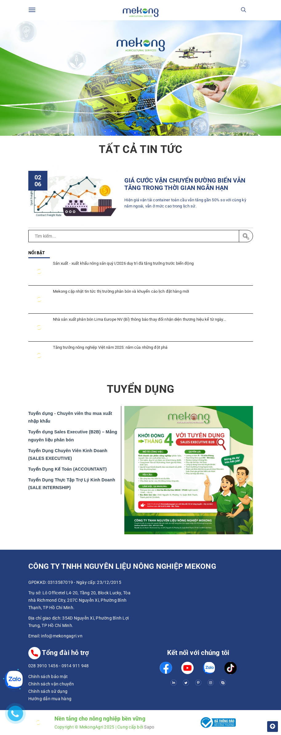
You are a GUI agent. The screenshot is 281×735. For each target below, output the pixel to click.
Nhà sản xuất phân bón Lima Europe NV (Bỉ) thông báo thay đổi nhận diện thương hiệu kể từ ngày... (139, 319)
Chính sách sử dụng (48, 691)
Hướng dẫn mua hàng (50, 698)
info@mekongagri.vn (61, 635)
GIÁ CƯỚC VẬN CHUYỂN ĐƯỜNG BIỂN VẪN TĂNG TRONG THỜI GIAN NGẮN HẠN (185, 184)
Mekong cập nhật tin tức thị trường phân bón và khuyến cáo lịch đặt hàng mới (121, 291)
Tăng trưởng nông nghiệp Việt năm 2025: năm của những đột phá (110, 347)
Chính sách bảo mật (48, 676)
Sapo (149, 727)
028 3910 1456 (43, 665)
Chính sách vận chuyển (51, 683)
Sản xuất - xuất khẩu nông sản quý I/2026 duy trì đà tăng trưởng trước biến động (123, 263)
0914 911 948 (75, 665)
